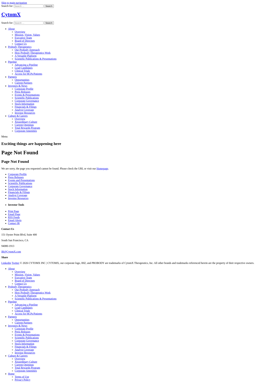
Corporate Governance (27, 100)
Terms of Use (22, 376)
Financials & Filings (26, 106)
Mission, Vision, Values (27, 34)
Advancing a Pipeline (26, 64)
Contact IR (14, 223)
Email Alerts (14, 220)
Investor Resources (25, 112)
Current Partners (23, 82)
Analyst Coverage (24, 109)
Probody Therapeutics (20, 46)
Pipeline (12, 61)
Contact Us (21, 43)
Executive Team (23, 37)
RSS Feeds (14, 217)
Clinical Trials (22, 70)
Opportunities (22, 79)
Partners (12, 76)
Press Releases (22, 91)
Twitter (15, 263)
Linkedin (6, 263)
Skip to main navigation (14, 2)
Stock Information (24, 103)
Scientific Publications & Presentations (35, 58)
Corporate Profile (24, 88)
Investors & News (17, 85)
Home (11, 373)
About (11, 28)
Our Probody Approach (27, 49)
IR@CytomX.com (11, 251)
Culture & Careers (18, 115)
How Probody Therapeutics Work (33, 52)
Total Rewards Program (27, 127)
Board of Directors (25, 40)
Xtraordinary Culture (26, 121)
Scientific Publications (27, 97)
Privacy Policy (22, 379)
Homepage (102, 168)
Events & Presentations (27, 94)
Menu (4, 136)
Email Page (14, 214)
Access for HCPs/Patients (28, 73)
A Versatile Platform (25, 55)
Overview (20, 31)
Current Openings (24, 124)
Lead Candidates (24, 67)
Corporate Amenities (26, 130)
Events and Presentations (21, 180)
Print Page (13, 211)
